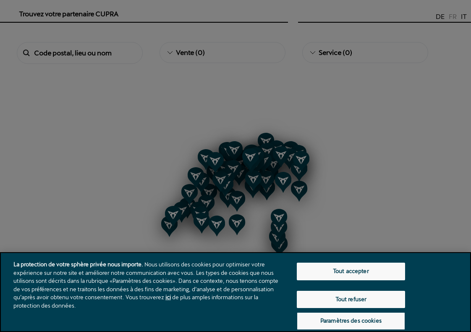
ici (168, 297)
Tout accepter (351, 271)
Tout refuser (351, 299)
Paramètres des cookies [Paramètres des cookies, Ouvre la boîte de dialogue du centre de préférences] (351, 320)
